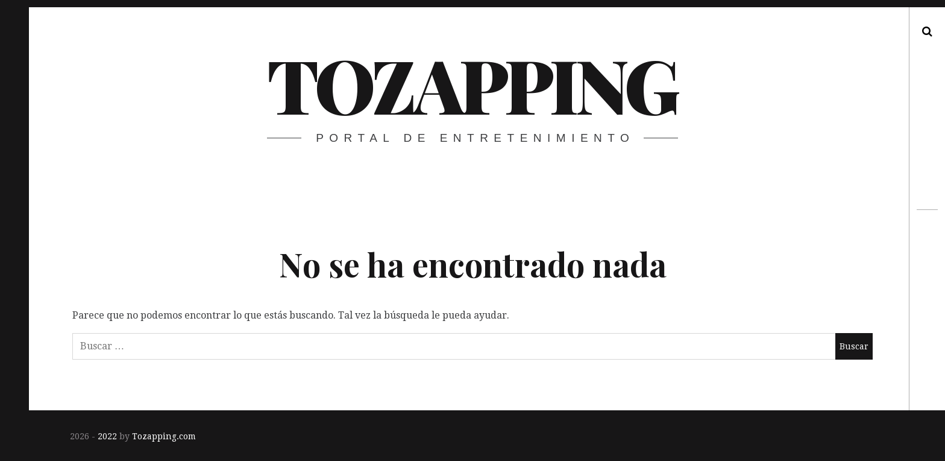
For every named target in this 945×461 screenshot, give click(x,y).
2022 (107, 436)
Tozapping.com (164, 436)
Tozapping (471, 83)
